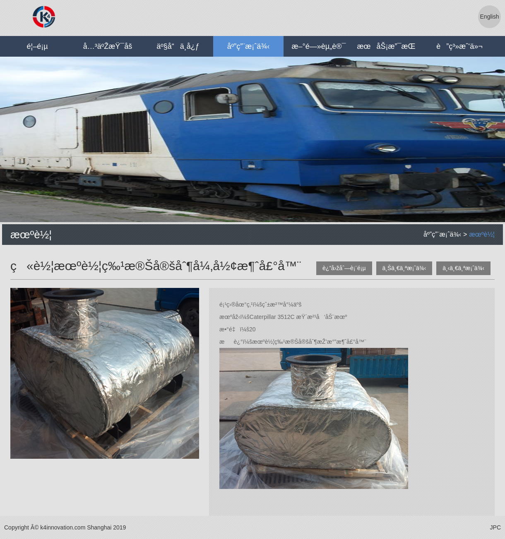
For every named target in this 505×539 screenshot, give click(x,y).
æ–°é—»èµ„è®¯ (319, 46)
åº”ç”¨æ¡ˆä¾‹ (248, 46)
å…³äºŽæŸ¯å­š (107, 46)
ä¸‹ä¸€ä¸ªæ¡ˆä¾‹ (463, 268)
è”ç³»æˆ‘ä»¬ (459, 46)
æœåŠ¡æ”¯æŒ (389, 46)
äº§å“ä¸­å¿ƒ (178, 46)
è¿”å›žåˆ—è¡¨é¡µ (344, 268)
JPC (495, 527)
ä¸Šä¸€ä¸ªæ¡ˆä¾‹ (404, 268)
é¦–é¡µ (37, 46)
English (489, 16)
